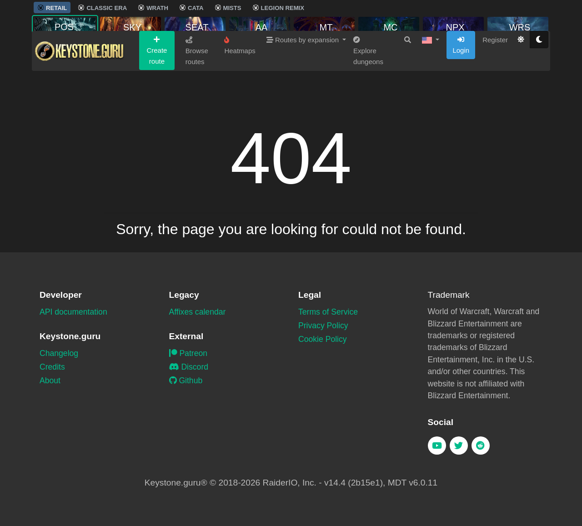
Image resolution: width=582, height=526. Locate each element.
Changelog (59, 353)
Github (186, 380)
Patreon (188, 353)
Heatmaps (239, 79)
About (50, 380)
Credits (52, 366)
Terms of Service (328, 311)
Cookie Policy (322, 339)
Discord (189, 366)
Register (495, 73)
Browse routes (197, 84)
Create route (156, 84)
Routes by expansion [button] (303, 73)
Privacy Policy (323, 325)
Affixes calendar (197, 311)
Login (460, 79)
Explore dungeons (368, 84)
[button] (430, 74)
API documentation (73, 311)
